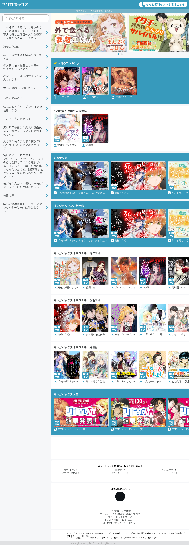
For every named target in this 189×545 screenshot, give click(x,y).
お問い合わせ (129, 520)
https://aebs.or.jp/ (133, 538)
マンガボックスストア (120, 517)
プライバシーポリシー (126, 523)
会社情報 (114, 510)
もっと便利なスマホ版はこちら (163, 4)
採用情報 (126, 510)
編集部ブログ (133, 514)
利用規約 (107, 523)
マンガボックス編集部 (112, 514)
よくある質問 (111, 520)
